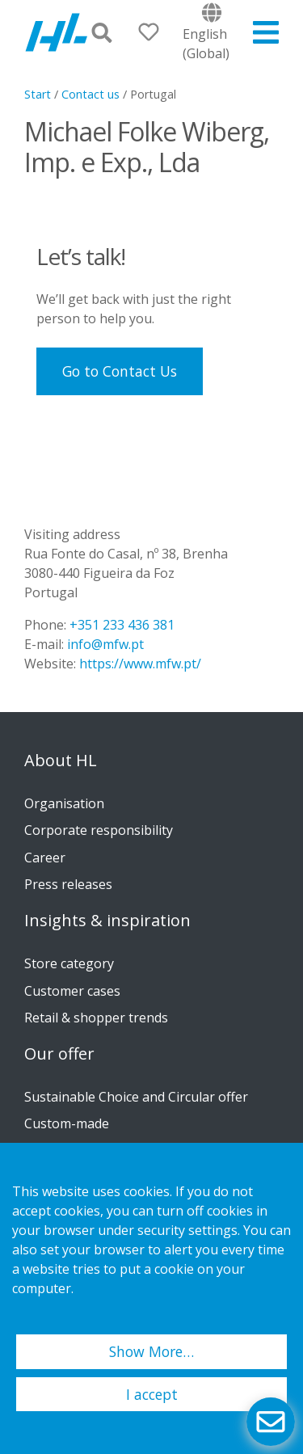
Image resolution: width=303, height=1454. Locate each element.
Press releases (68, 884)
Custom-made (66, 1123)
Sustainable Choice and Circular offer (136, 1097)
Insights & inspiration (107, 920)
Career (44, 857)
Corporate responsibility (98, 830)
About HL (60, 760)
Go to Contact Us (119, 371)
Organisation (64, 803)
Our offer (59, 1054)
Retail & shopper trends (96, 1017)
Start (37, 94)
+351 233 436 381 (122, 625)
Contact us (90, 94)
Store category (69, 963)
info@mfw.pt (105, 644)
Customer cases (72, 991)
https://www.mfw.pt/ (140, 663)
